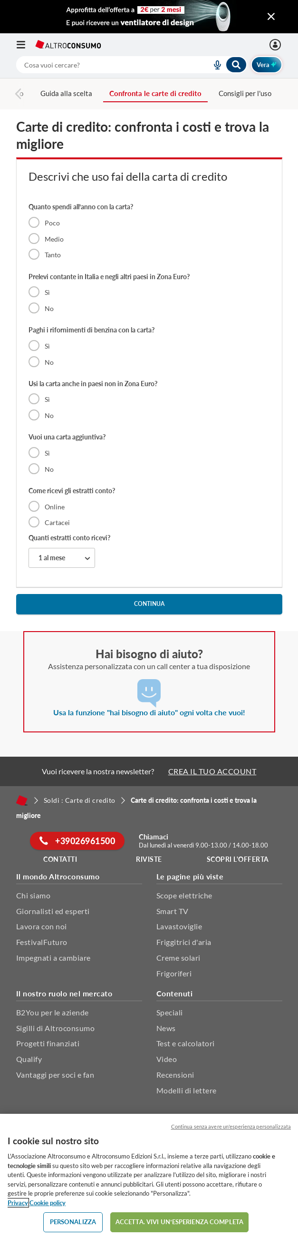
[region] (149, 1175)
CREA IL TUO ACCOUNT (212, 771)
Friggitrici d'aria (183, 941)
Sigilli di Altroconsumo (55, 1027)
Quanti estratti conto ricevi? (69, 538)
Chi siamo (33, 895)
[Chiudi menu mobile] (271, 16)
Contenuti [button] (174, 993)
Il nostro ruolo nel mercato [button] (64, 993)
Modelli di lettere (186, 1090)
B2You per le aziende (52, 1012)
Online (55, 507)
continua (149, 603)
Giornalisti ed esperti (53, 911)
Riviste (149, 859)
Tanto (53, 255)
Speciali (169, 1012)
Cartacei (57, 522)
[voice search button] (214, 64)
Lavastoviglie (179, 926)
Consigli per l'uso (245, 93)
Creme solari (178, 957)
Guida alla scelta (66, 93)
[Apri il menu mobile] (25, 44)
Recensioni (175, 1074)
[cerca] (102, 64)
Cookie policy (47, 1203)
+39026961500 (77, 841)
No (49, 308)
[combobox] (131, 64)
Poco (52, 223)
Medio (54, 239)
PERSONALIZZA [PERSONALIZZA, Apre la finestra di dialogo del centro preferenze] (73, 1222)
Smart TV (172, 911)
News (166, 1027)
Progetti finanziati (48, 1043)
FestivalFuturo (41, 941)
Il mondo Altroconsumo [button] (58, 876)
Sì (47, 292)
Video (166, 1058)
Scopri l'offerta (238, 859)
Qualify (29, 1058)
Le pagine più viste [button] (190, 876)
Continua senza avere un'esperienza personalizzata (231, 1126)
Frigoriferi (174, 973)
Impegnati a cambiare (53, 957)
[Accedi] (276, 44)
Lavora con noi (41, 926)
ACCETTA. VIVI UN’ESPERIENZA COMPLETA (179, 1222)
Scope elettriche (184, 895)
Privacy (18, 1203)
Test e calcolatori (185, 1043)
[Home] (22, 800)
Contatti (60, 859)
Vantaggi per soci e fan (55, 1074)
